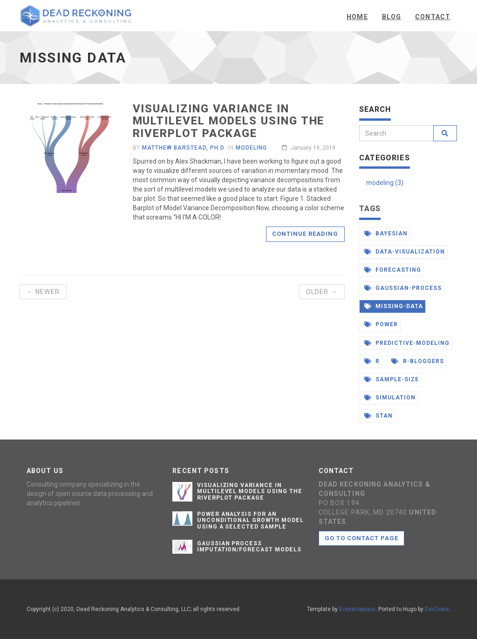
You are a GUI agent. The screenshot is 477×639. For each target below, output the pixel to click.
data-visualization (404, 251)
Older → (322, 291)
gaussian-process (403, 288)
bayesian (386, 233)
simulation (390, 397)
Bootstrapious (357, 609)
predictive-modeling (407, 343)
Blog (391, 17)
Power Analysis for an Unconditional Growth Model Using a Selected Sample (250, 520)
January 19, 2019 (308, 147)
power (381, 324)
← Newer (43, 291)
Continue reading (305, 233)
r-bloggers (417, 361)
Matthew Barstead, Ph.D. (183, 147)
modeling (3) (384, 182)
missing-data (393, 306)
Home (357, 17)
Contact (432, 17)
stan (378, 415)
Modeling (251, 147)
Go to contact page (362, 538)
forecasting (393, 270)
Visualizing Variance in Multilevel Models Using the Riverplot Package (229, 121)
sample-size (391, 379)
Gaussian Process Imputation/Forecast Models (249, 546)
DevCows (437, 609)
